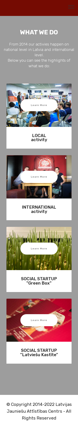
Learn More (39, 105)
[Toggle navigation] (71, 7)
